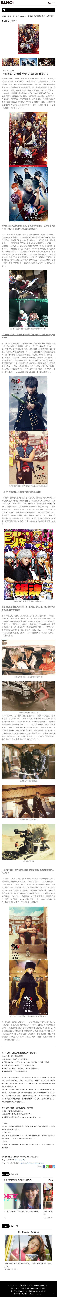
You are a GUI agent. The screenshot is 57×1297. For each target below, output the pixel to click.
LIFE (9, 16)
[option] (28, 39)
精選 (5, 14)
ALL (5, 10)
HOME (4, 16)
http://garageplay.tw (21, 1160)
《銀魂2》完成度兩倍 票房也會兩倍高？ (40, 16)
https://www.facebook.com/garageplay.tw (31, 1163)
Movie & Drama (19, 16)
